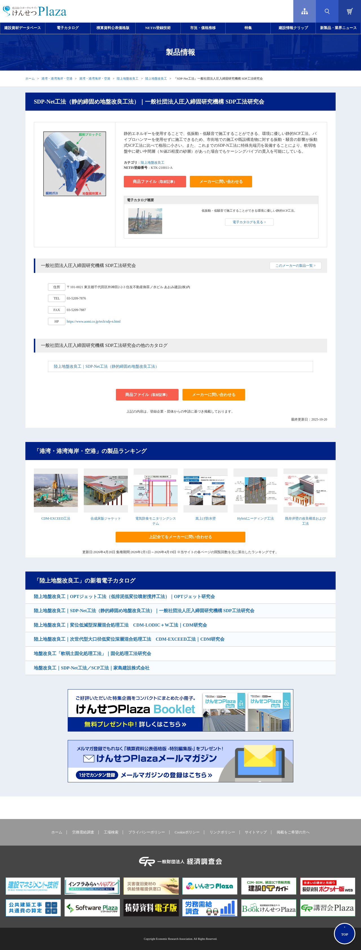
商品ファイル (155, 182)
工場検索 (111, 832)
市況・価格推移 (203, 28)
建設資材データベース (22, 28)
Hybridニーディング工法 (255, 518)
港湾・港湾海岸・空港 (56, 78)
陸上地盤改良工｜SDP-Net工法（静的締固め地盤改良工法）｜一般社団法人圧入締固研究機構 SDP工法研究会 (144, 610)
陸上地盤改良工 (127, 78)
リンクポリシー (222, 832)
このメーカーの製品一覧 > (296, 266)
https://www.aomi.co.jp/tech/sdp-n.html (94, 321)
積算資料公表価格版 (112, 28)
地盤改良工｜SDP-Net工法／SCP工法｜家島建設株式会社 (91, 668)
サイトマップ (256, 832)
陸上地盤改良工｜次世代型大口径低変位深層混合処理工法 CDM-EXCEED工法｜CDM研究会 (129, 639)
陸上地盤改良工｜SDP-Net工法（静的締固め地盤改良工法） (106, 366)
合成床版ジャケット (106, 518)
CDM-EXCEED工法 (56, 518)
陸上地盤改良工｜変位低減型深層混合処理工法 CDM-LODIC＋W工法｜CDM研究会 (120, 625)
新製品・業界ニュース (338, 28)
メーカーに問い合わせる (221, 182)
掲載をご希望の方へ (293, 832)
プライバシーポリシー (146, 832)
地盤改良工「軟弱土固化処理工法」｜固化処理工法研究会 (92, 653)
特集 (248, 28)
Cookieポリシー (187, 832)
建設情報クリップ (293, 28)
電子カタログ (68, 28)
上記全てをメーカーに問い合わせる (180, 537)
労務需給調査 (83, 832)
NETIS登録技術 (158, 28)
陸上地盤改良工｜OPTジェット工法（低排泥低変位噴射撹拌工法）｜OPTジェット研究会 (124, 596)
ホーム (30, 78)
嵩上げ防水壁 (205, 518)
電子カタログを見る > (249, 222)
